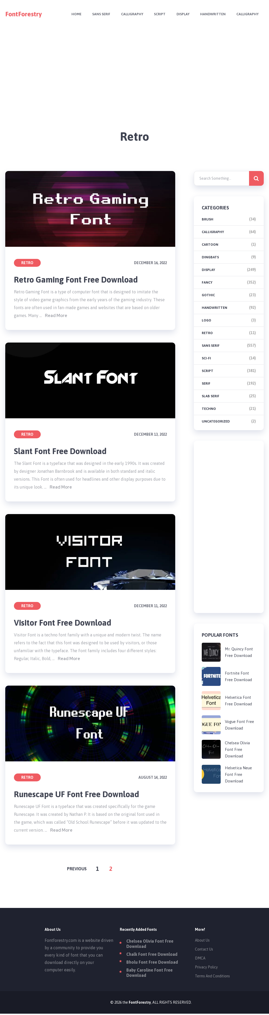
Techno (209, 409)
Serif (206, 383)
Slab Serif (210, 396)
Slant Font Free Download (62, 451)
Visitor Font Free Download (64, 623)
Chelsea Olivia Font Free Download (237, 749)
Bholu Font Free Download (152, 963)
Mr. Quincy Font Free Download (239, 652)
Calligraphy (129, 14)
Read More (56, 316)
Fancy (207, 282)
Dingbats (210, 257)
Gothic (208, 295)
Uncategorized (216, 421)
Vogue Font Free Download (239, 724)
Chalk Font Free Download (151, 955)
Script (157, 14)
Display (180, 14)
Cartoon (210, 245)
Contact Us (204, 950)
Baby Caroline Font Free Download (149, 974)
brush (207, 219)
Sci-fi (206, 358)
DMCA (200, 959)
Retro (27, 263)
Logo (206, 320)
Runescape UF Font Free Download (78, 795)
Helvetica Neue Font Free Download (238, 774)
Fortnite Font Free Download (238, 676)
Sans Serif (97, 14)
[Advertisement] (135, 65)
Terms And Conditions (212, 977)
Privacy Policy (206, 968)
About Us (202, 941)
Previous (77, 870)
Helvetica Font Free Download (238, 700)
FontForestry (23, 14)
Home (72, 14)
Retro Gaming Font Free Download (78, 280)
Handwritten (211, 14)
